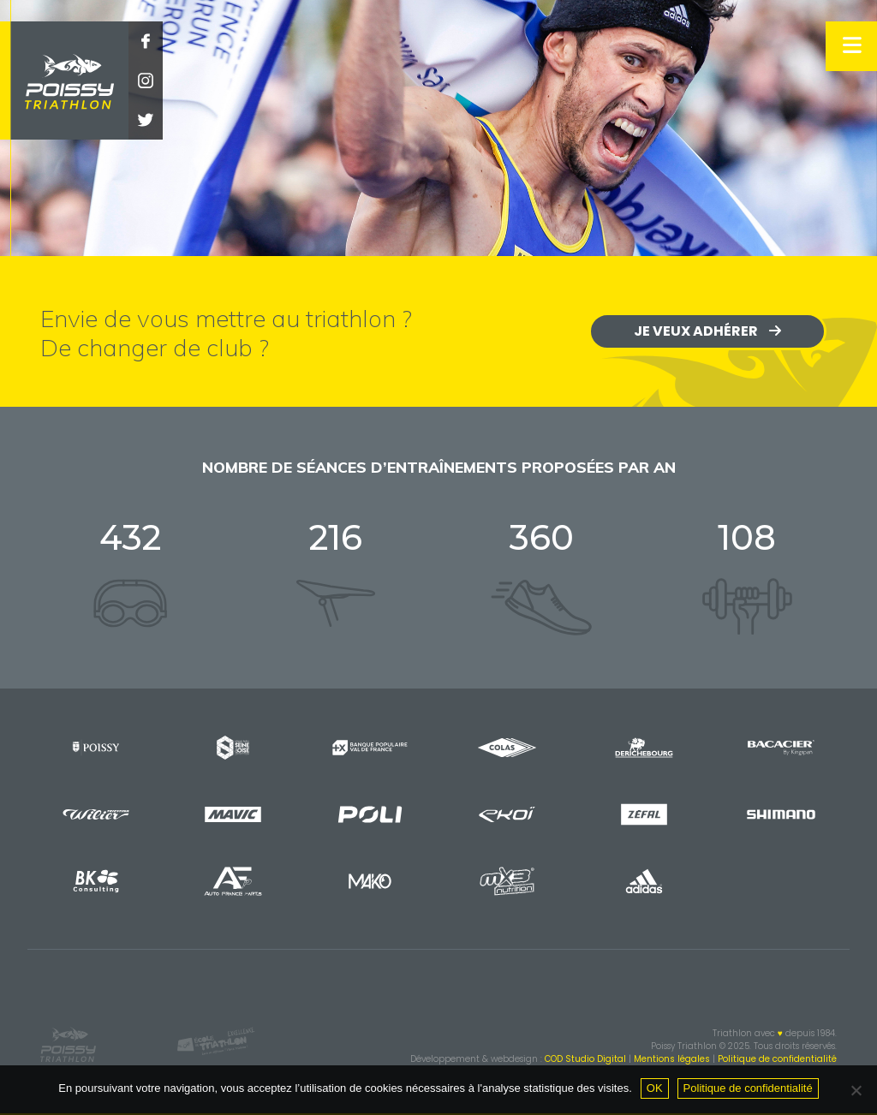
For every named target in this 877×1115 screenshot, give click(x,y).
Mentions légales (672, 1058)
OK (655, 1088)
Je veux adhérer (707, 331)
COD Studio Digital (585, 1058)
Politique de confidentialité (777, 1058)
